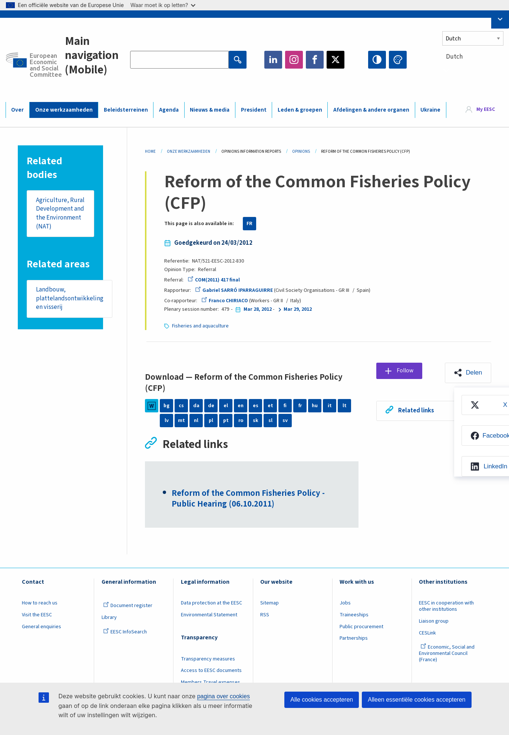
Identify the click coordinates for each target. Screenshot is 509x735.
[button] (467, 373)
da (196, 405)
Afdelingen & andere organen (371, 110)
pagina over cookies (223, 696)
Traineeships (354, 615)
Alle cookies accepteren (321, 699)
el (226, 405)
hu (315, 405)
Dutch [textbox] (454, 56)
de (211, 405)
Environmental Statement (209, 615)
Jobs (345, 603)
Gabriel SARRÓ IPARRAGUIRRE (234, 290)
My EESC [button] (485, 109)
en (241, 405)
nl (196, 420)
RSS (264, 615)
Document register (127, 606)
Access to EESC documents (211, 671)
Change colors (398, 60)
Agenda (169, 110)
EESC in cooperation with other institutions (446, 606)
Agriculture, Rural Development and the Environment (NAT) (60, 213)
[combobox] (472, 70)
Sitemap (269, 603)
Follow (406, 370)
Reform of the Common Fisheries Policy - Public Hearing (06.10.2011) (248, 499)
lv (167, 420)
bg (166, 405)
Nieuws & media (209, 110)
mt (181, 420)
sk (255, 420)
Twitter (335, 60)
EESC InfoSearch (125, 632)
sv (285, 420)
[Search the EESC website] (179, 60)
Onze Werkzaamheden (188, 151)
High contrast (377, 60)
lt (345, 405)
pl (211, 420)
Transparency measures (208, 659)
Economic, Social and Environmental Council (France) (447, 654)
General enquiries (41, 627)
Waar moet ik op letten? (162, 5)
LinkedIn (273, 60)
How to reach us (39, 603)
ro (240, 420)
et (270, 405)
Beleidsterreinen (126, 110)
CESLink (427, 633)
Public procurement (361, 627)
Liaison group (434, 621)
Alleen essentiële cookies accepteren (416, 699)
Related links (416, 410)
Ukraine (430, 110)
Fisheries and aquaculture (200, 326)
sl (270, 420)
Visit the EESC (37, 615)
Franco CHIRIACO (224, 300)
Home (150, 151)
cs (181, 405)
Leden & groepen (300, 110)
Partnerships (354, 638)
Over (17, 110)
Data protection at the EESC (211, 603)
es (255, 405)
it (330, 405)
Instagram (294, 60)
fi (285, 405)
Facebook (315, 60)
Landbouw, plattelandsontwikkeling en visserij (69, 299)
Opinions (301, 151)
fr (300, 405)
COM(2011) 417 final (214, 280)
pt (226, 420)
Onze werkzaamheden (64, 110)
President (254, 110)
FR (249, 223)
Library (109, 618)
